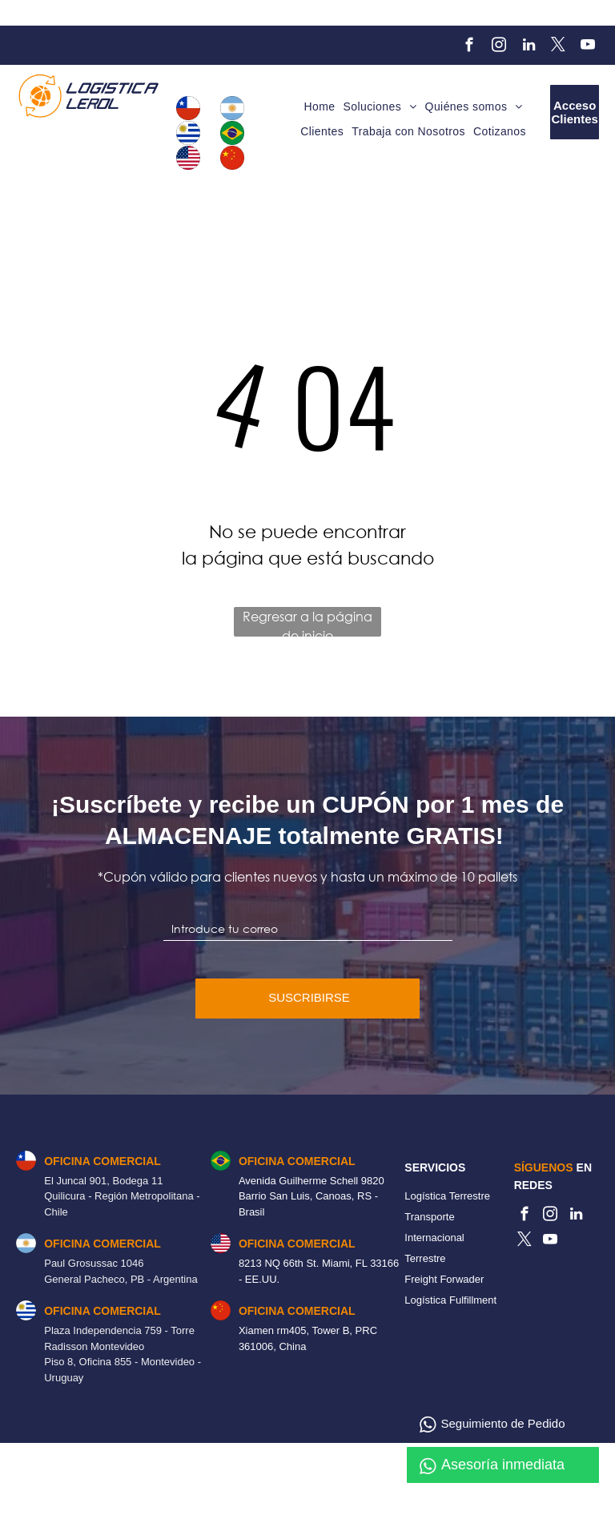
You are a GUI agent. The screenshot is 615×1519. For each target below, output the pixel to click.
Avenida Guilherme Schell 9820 (311, 1181)
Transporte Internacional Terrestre (434, 1237)
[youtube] (588, 47)
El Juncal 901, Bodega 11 (103, 1181)
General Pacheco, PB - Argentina (121, 1279)
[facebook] (469, 47)
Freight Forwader (444, 1279)
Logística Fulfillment (450, 1300)
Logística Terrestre (447, 1196)
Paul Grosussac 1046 (93, 1263)
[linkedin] (529, 47)
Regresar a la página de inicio (307, 622)
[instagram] (499, 47)
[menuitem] (319, 107)
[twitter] (558, 47)
